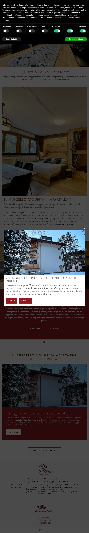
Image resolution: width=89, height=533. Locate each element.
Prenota (25, 300)
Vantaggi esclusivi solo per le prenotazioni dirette (41, 279)
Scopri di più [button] (11, 39)
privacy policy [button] (78, 5)
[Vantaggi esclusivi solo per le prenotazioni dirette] (44, 252)
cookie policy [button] (81, 10)
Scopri (11, 300)
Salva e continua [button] (76, 39)
